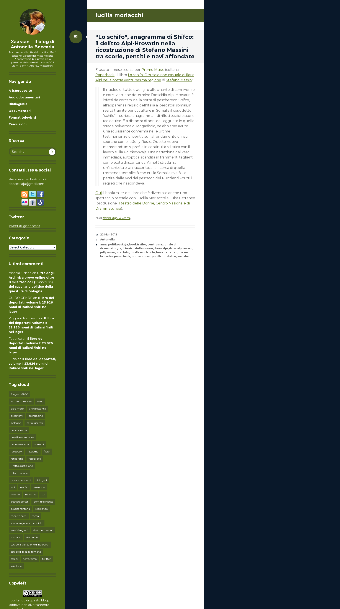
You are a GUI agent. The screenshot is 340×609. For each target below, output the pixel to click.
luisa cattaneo (166, 252)
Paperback (104, 75)
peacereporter (19, 501)
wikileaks (16, 566)
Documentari (20, 111)
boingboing (35, 415)
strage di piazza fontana (26, 551)
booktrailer (137, 244)
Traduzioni (17, 124)
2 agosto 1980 (19, 394)
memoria (39, 487)
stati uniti (32, 537)
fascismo (33, 451)
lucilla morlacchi (143, 252)
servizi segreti (19, 530)
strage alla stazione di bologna (30, 544)
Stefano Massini (179, 80)
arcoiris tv (17, 415)
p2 (43, 494)
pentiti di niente (43, 501)
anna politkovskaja (114, 244)
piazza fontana (20, 508)
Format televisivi (22, 117)
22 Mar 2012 (108, 234)
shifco (171, 256)
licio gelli (41, 480)
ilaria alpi (161, 248)
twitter (46, 558)
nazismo (30, 494)
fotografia (17, 458)
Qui (98, 193)
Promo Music (152, 70)
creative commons (22, 437)
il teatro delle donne (138, 248)
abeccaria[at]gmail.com (26, 184)
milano (15, 494)
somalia (16, 537)
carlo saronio (19, 430)
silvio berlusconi (42, 530)
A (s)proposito (20, 91)
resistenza (41, 508)
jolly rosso (107, 252)
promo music (140, 256)
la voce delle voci (21, 480)
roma (35, 516)
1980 (40, 401)
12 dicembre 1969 (21, 401)
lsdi (13, 487)
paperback (122, 256)
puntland (158, 256)
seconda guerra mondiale (26, 523)
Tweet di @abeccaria (24, 226)
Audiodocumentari (24, 97)
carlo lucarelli (35, 423)
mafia (24, 487)
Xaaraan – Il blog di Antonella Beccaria (32, 44)
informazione (19, 473)
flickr (47, 451)
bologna (16, 423)
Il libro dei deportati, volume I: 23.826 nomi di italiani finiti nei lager (32, 363)
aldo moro (17, 408)
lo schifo (122, 252)
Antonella (107, 239)
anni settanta (37, 408)
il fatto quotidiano (22, 465)
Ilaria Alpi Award (116, 218)
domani (39, 444)
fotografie (35, 458)
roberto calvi (18, 516)
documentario (20, 444)
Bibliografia (18, 104)
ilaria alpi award (180, 248)
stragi (14, 558)
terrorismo (30, 558)
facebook (16, 451)
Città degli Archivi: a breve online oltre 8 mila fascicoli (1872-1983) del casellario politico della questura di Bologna (31, 282)
